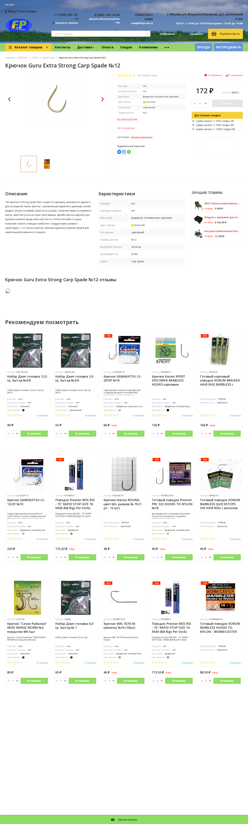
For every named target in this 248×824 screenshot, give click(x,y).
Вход (11, 11)
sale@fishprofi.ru (142, 23)
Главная (9, 58)
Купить (227, 103)
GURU (35, 58)
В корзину (34, 434)
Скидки (126, 47)
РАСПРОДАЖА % (228, 47)
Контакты (62, 47)
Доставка (86, 47)
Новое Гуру (48, 58)
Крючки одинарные (141, 137)
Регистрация (27, 11)
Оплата (107, 47)
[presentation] (9, 113)
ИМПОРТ (23, 58)
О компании (148, 47)
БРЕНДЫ (203, 47)
